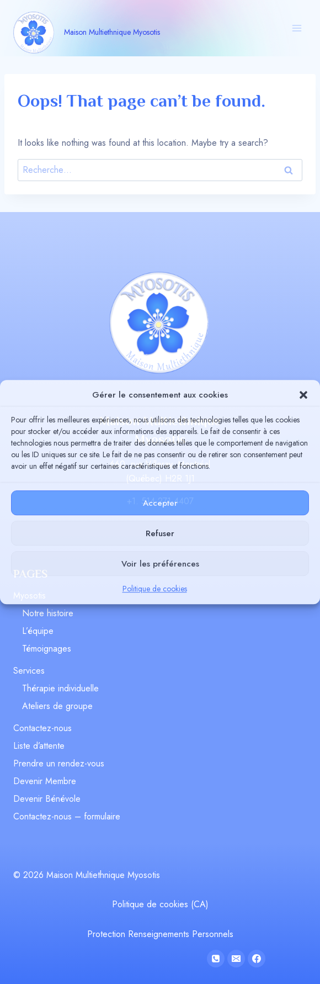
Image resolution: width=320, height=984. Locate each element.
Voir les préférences (160, 564)
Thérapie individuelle (60, 688)
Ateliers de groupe (57, 706)
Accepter (160, 503)
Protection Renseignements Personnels (160, 934)
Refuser (160, 533)
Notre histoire (47, 613)
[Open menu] (296, 27)
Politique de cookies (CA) (160, 904)
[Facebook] (256, 958)
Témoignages (46, 648)
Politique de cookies (154, 588)
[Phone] (216, 958)
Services (29, 670)
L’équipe (38, 631)
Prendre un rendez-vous (58, 763)
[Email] (236, 958)
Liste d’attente (39, 745)
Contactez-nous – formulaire (66, 816)
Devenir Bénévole (47, 798)
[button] (303, 394)
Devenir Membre (44, 781)
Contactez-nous (42, 728)
